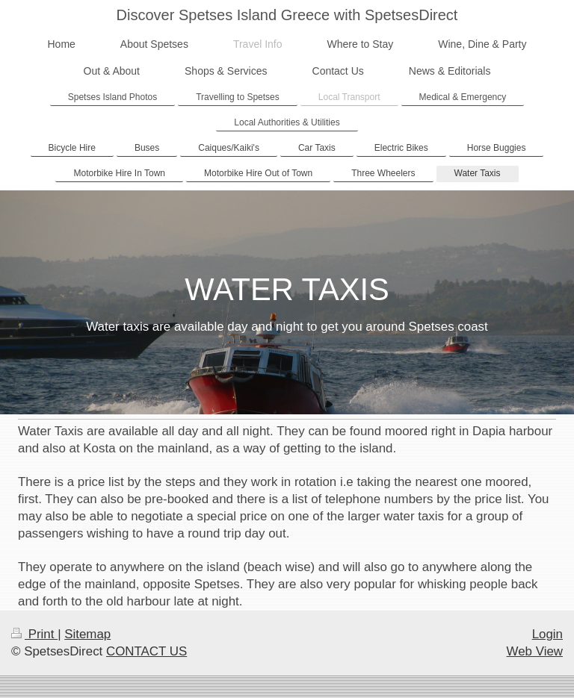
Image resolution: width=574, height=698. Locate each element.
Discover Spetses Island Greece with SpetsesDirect (287, 15)
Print (34, 634)
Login (547, 634)
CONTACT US (146, 651)
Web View (535, 651)
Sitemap (87, 634)
